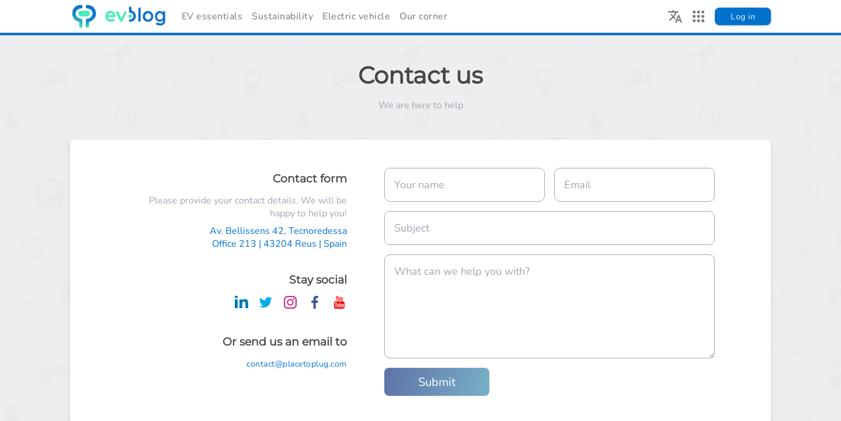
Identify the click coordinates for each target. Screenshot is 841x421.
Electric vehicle (356, 16)
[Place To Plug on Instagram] (290, 306)
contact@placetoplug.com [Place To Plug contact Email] (296, 364)
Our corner (423, 16)
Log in (743, 16)
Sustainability (282, 16)
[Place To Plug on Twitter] (265, 306)
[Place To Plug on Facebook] (314, 306)
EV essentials (212, 16)
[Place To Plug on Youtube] (339, 306)
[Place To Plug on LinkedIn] (241, 306)
